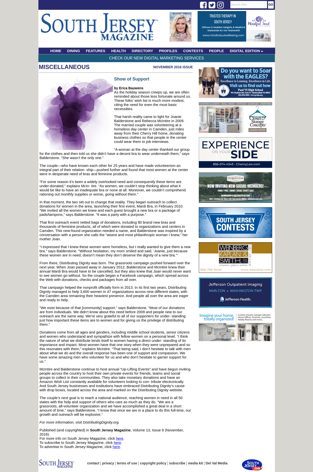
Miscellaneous (64, 67)
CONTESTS (193, 51)
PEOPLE (216, 51)
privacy (108, 463)
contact (93, 463)
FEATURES (95, 51)
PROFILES (168, 51)
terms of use (127, 463)
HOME (55, 51)
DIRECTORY (142, 51)
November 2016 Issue (173, 67)
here (119, 438)
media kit (195, 463)
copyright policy (153, 463)
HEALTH (118, 51)
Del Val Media (216, 463)
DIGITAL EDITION (246, 51)
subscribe (177, 463)
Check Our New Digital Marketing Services (156, 58)
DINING (73, 51)
